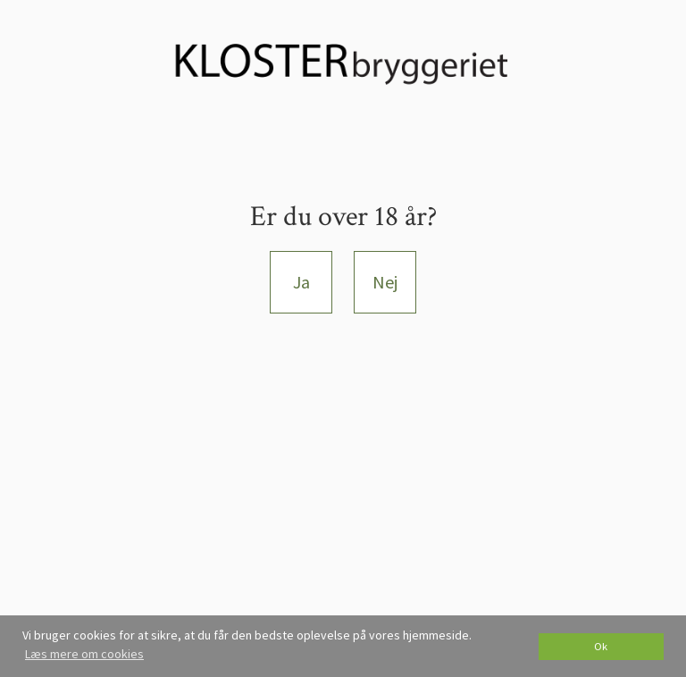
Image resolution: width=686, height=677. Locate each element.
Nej (384, 282)
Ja (301, 282)
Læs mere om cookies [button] (84, 654)
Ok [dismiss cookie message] (600, 646)
